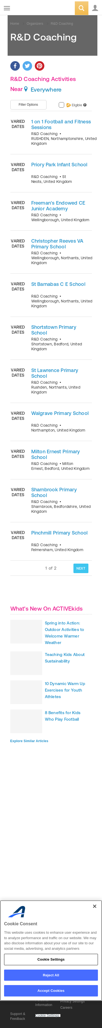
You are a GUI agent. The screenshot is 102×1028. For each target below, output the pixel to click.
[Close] (95, 906)
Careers (66, 1008)
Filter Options (28, 105)
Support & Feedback (18, 1016)
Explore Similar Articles (29, 741)
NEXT (80, 568)
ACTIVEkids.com (32, 8)
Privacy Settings (72, 1001)
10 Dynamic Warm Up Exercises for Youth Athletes (65, 690)
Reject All (51, 975)
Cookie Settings (47, 1015)
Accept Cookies (51, 991)
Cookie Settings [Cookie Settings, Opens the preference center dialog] (50, 959)
